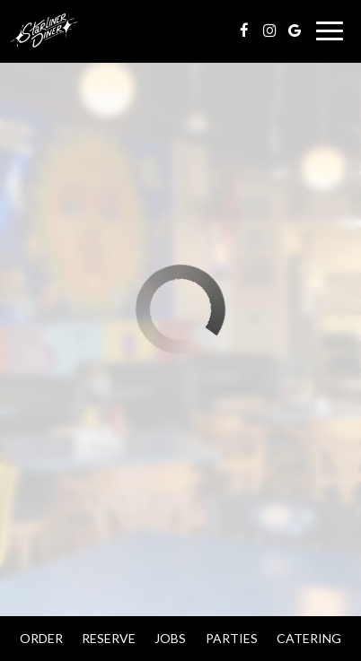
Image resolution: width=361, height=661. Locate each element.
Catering (309, 638)
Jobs (170, 638)
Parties (232, 638)
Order (41, 638)
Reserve (109, 638)
